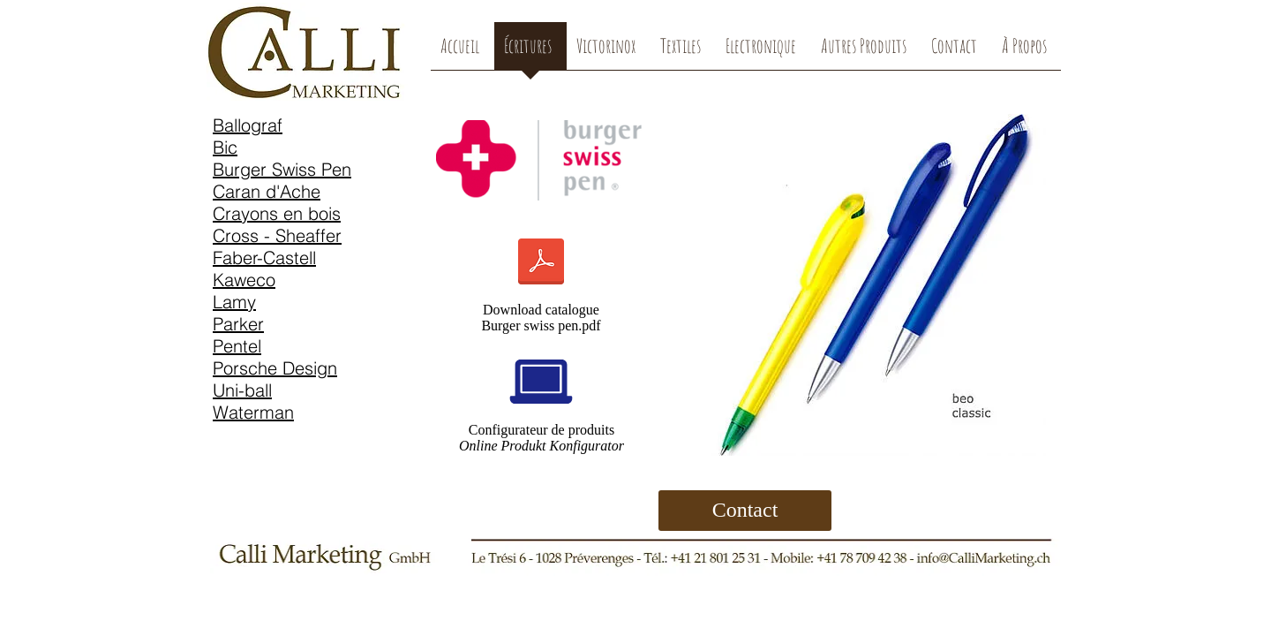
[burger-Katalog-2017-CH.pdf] (541, 263)
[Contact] (744, 510)
